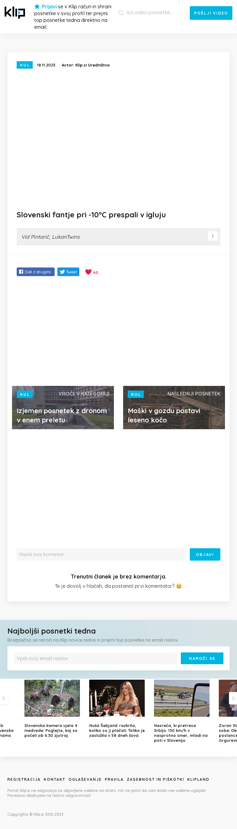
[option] (118, 709)
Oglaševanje (85, 779)
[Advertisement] (118, 331)
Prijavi (49, 6)
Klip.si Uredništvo (92, 64)
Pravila (114, 779)
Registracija (24, 779)
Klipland (198, 779)
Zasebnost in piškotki (155, 779)
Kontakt (54, 779)
